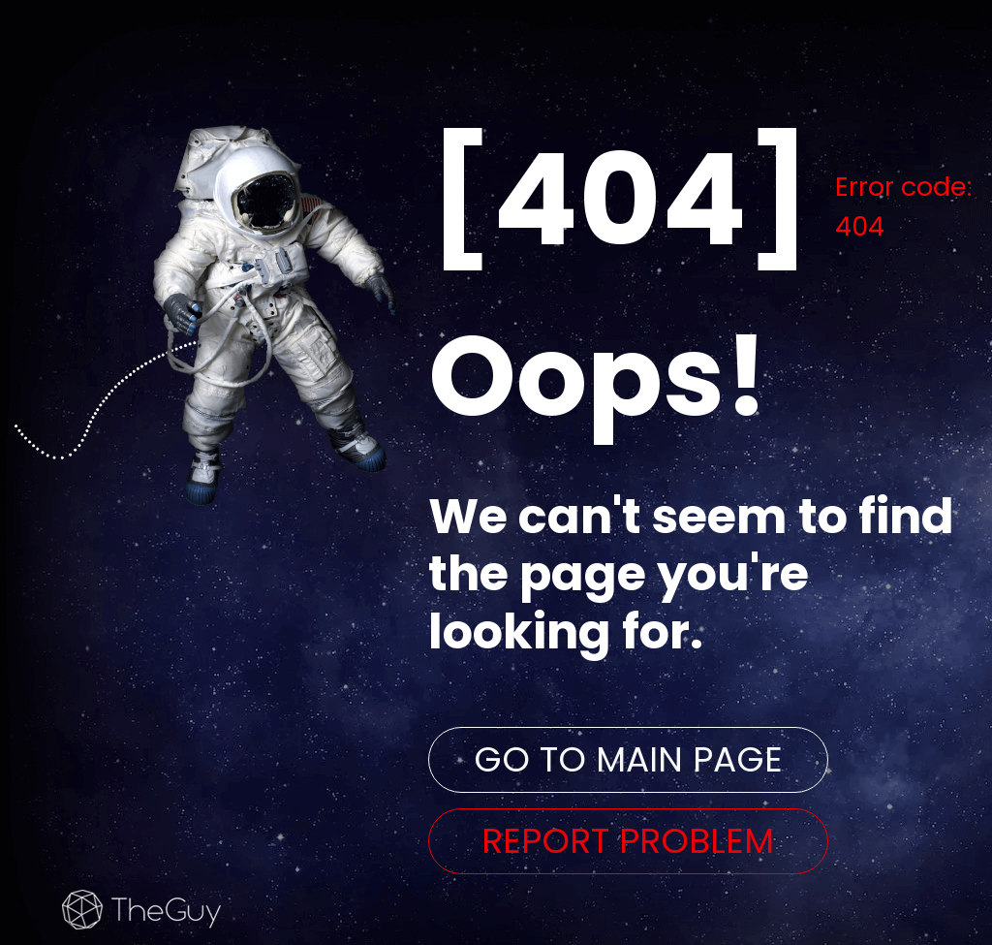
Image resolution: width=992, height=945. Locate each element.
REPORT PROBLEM (627, 841)
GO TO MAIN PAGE (628, 759)
